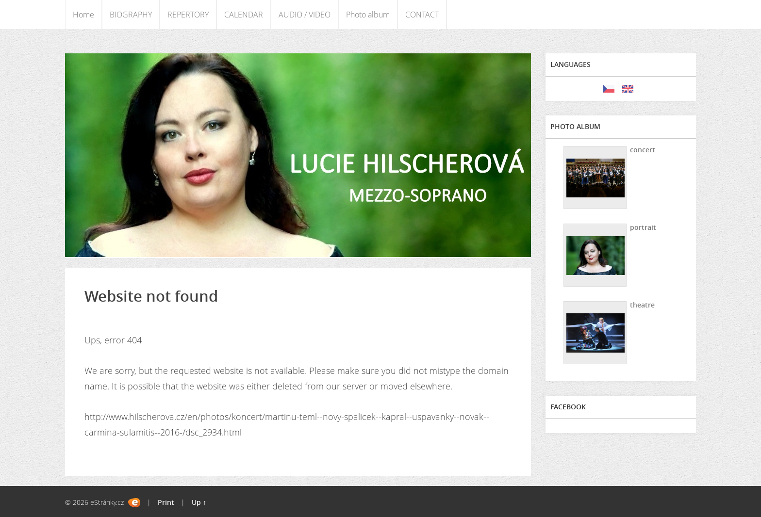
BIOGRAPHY (131, 14)
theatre (642, 304)
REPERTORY (188, 14)
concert (642, 149)
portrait (643, 227)
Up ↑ (199, 502)
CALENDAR (243, 14)
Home (83, 14)
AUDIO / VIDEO (305, 14)
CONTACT (422, 14)
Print (166, 502)
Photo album (368, 14)
